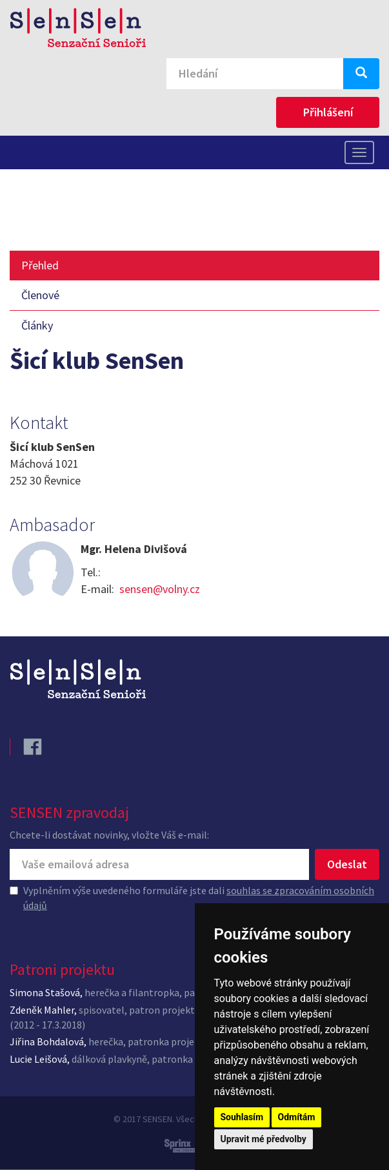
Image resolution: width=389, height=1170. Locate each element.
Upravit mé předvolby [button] (263, 1139)
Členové (40, 294)
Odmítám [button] (296, 1117)
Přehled (40, 265)
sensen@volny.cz (159, 588)
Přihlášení (328, 112)
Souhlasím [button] (242, 1117)
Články (37, 325)
